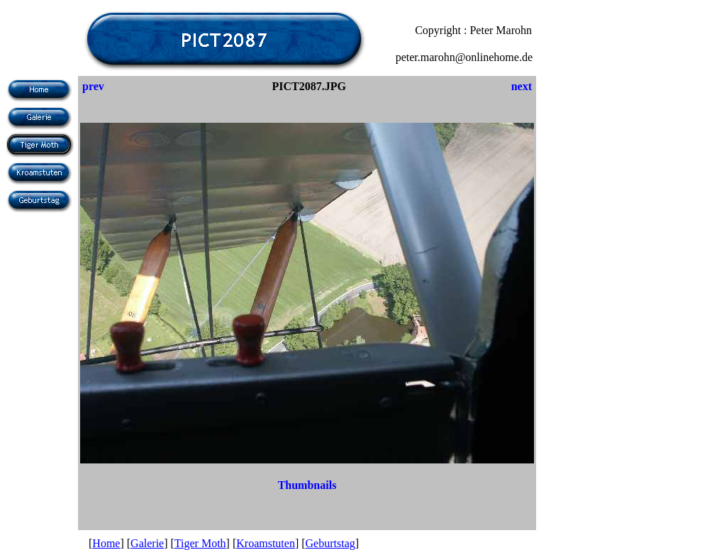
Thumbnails (307, 485)
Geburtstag (330, 543)
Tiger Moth (200, 543)
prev (93, 86)
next (521, 86)
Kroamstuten (265, 543)
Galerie (147, 543)
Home (106, 543)
